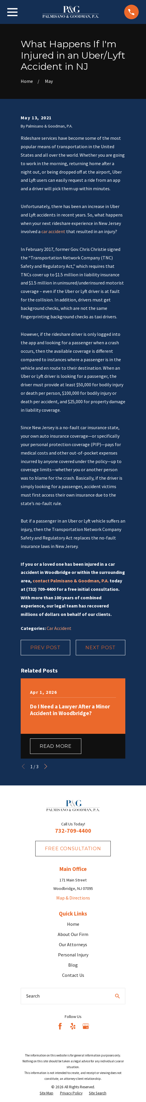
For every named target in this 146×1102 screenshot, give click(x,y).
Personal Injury (73, 955)
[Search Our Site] (117, 996)
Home (73, 924)
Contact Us (73, 975)
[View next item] (45, 766)
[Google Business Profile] (85, 1026)
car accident (53, 231)
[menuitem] (46, 1093)
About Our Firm (73, 934)
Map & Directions (73, 898)
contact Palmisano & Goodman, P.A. (71, 581)
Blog (73, 965)
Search (33, 996)
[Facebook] (60, 1026)
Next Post (100, 647)
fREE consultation (73, 848)
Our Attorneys (73, 944)
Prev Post (45, 647)
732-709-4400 (73, 830)
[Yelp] (73, 1026)
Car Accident (59, 628)
